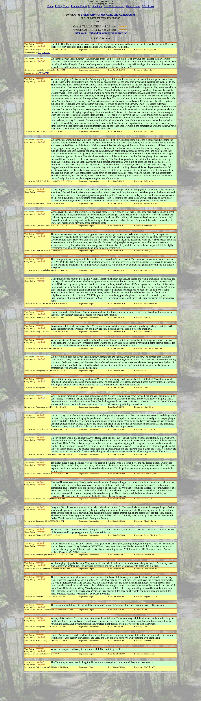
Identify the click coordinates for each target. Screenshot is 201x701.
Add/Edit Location (114, 6)
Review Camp (79, 6)
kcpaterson (44, 52)
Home (50, 6)
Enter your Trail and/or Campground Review (100, 32)
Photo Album (133, 6)
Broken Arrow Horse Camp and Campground (108, 14)
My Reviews (95, 6)
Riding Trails (62, 6)
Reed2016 (44, 72)
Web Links (148, 6)
